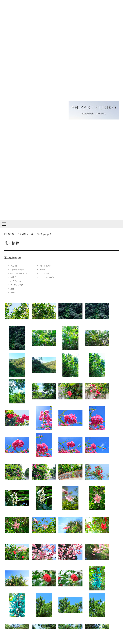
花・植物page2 (12, 257)
